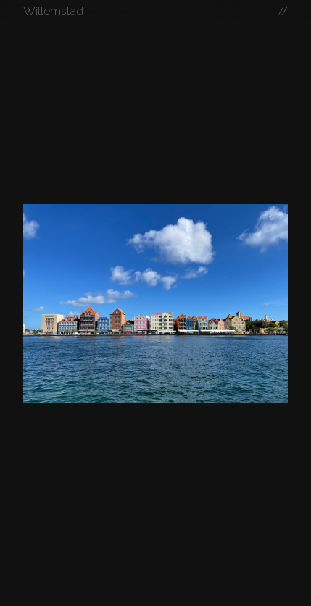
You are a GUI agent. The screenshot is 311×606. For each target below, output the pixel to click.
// (283, 11)
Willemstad (53, 11)
